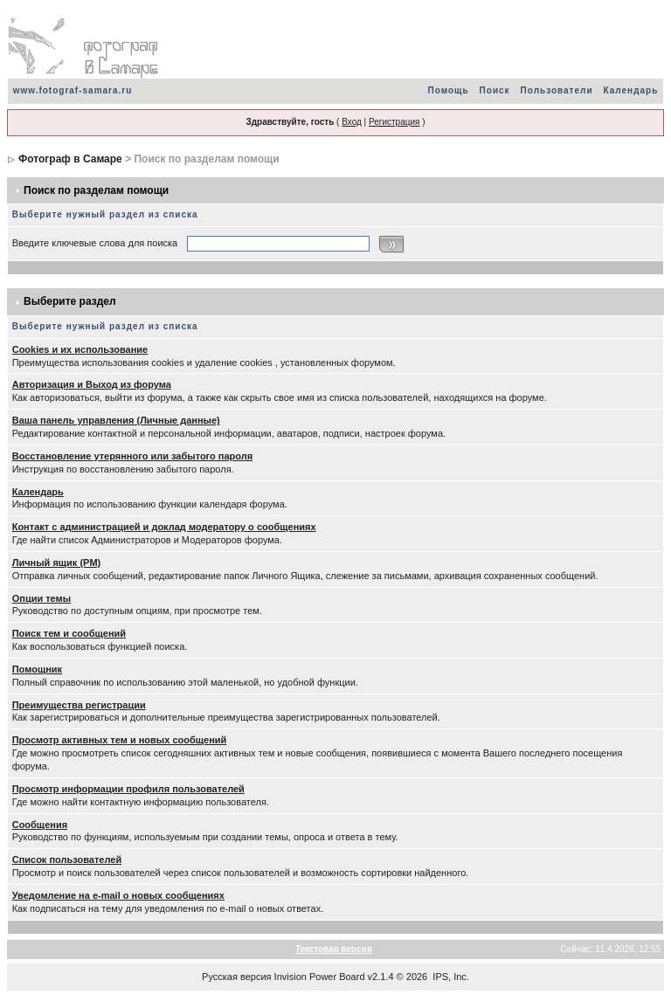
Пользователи (557, 90)
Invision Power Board (319, 976)
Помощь (447, 90)
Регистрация (394, 122)
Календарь (631, 90)
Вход (352, 122)
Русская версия (236, 976)
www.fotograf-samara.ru (73, 90)
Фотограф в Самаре (70, 159)
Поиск (495, 90)
